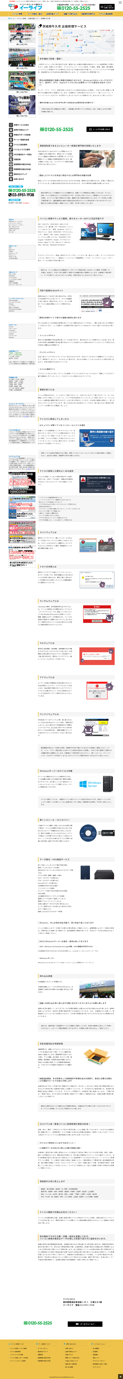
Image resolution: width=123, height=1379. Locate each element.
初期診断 (40, 1354)
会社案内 (95, 1351)
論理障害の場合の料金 (44, 1358)
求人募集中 (96, 1348)
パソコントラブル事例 (16, 1354)
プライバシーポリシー (99, 1361)
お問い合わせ (69, 1348)
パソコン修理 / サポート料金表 (19, 1358)
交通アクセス (69, 1354)
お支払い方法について (71, 1361)
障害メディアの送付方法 (72, 1358)
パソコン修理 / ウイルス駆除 (18, 1348)
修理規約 (95, 1354)
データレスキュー (43, 1348)
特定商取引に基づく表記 (100, 1364)
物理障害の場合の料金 (44, 1361)
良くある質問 (69, 1367)
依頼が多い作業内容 (71, 1364)
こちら (26, 416)
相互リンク (96, 1358)
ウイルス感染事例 (15, 1351)
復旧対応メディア (43, 1351)
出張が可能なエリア (71, 1351)
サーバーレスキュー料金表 (18, 1361)
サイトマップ (96, 1367)
